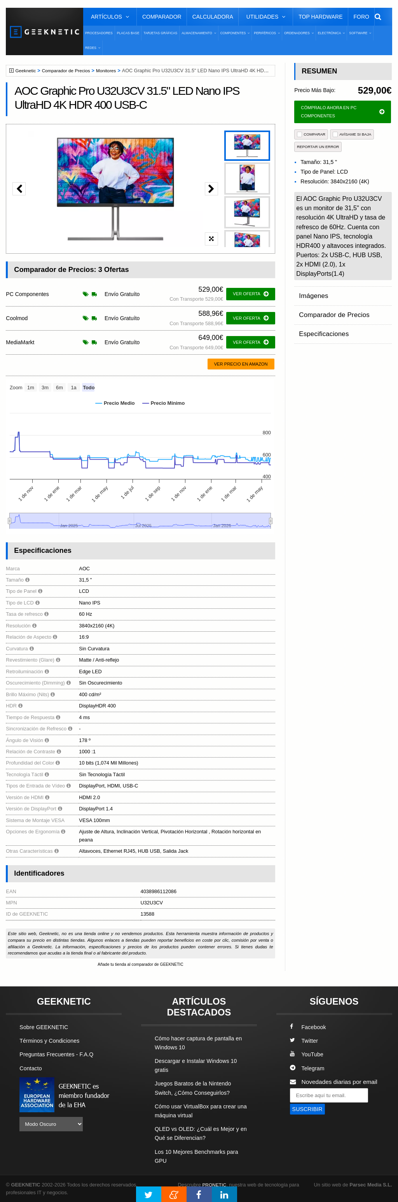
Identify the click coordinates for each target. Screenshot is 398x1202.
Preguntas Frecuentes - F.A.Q (59, 1055)
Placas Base (128, 33)
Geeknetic (27, 70)
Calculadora (212, 17)
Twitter (304, 1041)
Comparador (162, 17)
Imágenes (312, 294)
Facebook (309, 1027)
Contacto (31, 1068)
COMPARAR (311, 134)
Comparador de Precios (69, 70)
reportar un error (318, 147)
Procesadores (99, 33)
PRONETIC (215, 1185)
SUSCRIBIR (308, 1109)
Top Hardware (320, 17)
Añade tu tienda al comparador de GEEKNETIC (140, 964)
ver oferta (250, 294)
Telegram (308, 1068)
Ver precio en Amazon (241, 364)
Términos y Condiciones (51, 1041)
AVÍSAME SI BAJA (352, 134)
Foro (361, 17)
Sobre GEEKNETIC (45, 1027)
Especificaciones (321, 324)
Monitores (112, 70)
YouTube (307, 1055)
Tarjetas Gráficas (160, 33)
